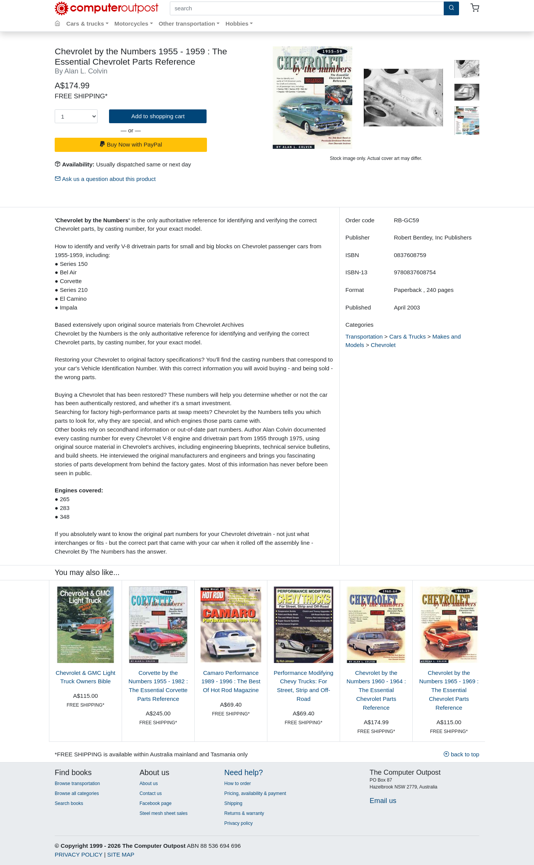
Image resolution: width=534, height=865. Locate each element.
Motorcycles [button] (131, 23)
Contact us (151, 793)
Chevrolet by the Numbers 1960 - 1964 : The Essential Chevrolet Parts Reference (376, 690)
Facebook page (156, 803)
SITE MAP (120, 854)
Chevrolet (383, 345)
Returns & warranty (244, 813)
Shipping (233, 803)
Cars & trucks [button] (85, 23)
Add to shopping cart (157, 116)
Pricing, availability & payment (255, 793)
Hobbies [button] (236, 23)
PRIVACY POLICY (79, 854)
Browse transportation (77, 783)
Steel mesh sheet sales (164, 813)
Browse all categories (77, 793)
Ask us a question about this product (105, 179)
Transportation (364, 336)
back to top (461, 754)
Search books (69, 803)
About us (149, 783)
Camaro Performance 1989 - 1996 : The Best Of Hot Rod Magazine (230, 682)
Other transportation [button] (187, 23)
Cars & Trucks (407, 336)
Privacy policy (238, 823)
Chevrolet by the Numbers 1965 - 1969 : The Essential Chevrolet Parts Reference (449, 690)
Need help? (243, 772)
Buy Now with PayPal (130, 144)
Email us (383, 801)
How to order (237, 783)
